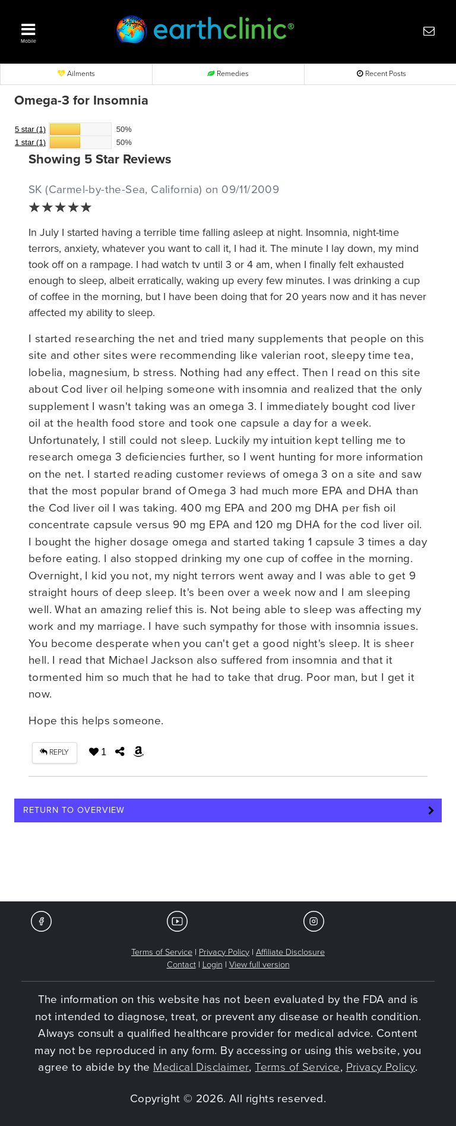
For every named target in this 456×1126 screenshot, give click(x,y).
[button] (55, 30)
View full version (259, 965)
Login (212, 965)
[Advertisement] (228, 865)
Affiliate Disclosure (290, 952)
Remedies (228, 74)
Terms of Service (161, 952)
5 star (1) (30, 129)
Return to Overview (74, 810)
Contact (181, 965)
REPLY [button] (54, 752)
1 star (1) (30, 142)
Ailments (76, 74)
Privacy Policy (224, 952)
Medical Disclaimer (201, 1067)
